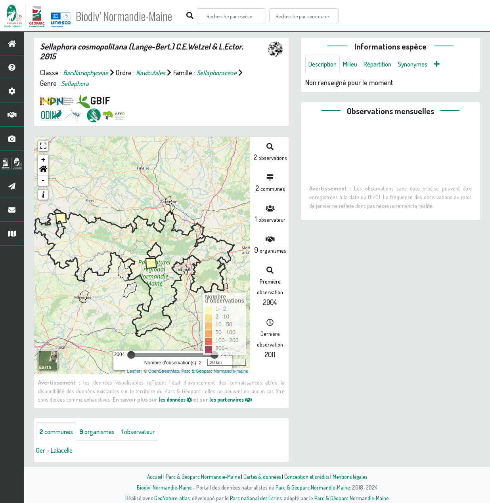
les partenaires (237, 399)
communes (58, 431)
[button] (43, 170)
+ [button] (43, 160)
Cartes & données (261, 476)
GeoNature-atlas (170, 497)
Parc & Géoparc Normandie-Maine (200, 476)
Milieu (354, 64)
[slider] (131, 355)
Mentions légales (352, 476)
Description (324, 64)
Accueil (150, 476)
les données (177, 399)
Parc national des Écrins (255, 497)
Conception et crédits (307, 476)
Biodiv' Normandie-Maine (130, 16)
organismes (102, 431)
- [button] (43, 180)
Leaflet (133, 371)
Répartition (384, 64)
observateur (147, 431)
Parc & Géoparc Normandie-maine (215, 371)
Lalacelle (64, 450)
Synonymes (422, 64)
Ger (41, 450)
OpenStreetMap (163, 371)
